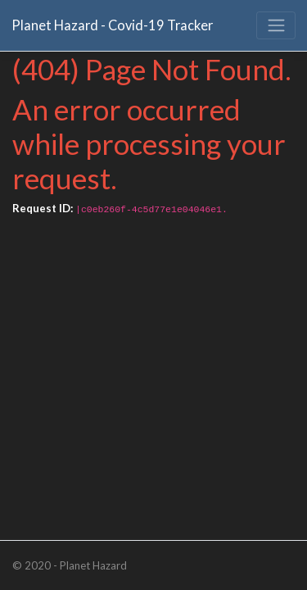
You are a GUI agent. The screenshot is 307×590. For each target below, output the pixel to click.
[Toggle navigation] (276, 25)
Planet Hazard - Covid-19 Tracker (112, 25)
